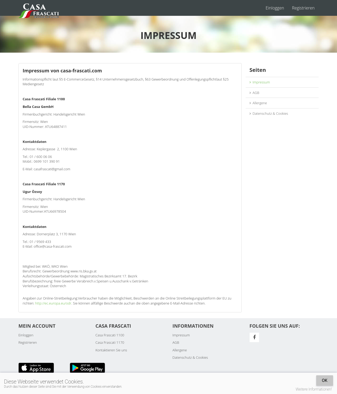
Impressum (260, 82)
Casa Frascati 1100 (110, 335)
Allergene (258, 103)
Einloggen (275, 8)
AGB (254, 92)
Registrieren (303, 8)
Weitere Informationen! (314, 389)
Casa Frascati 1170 (110, 342)
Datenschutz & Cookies (269, 113)
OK (324, 380)
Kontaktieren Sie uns (111, 350)
